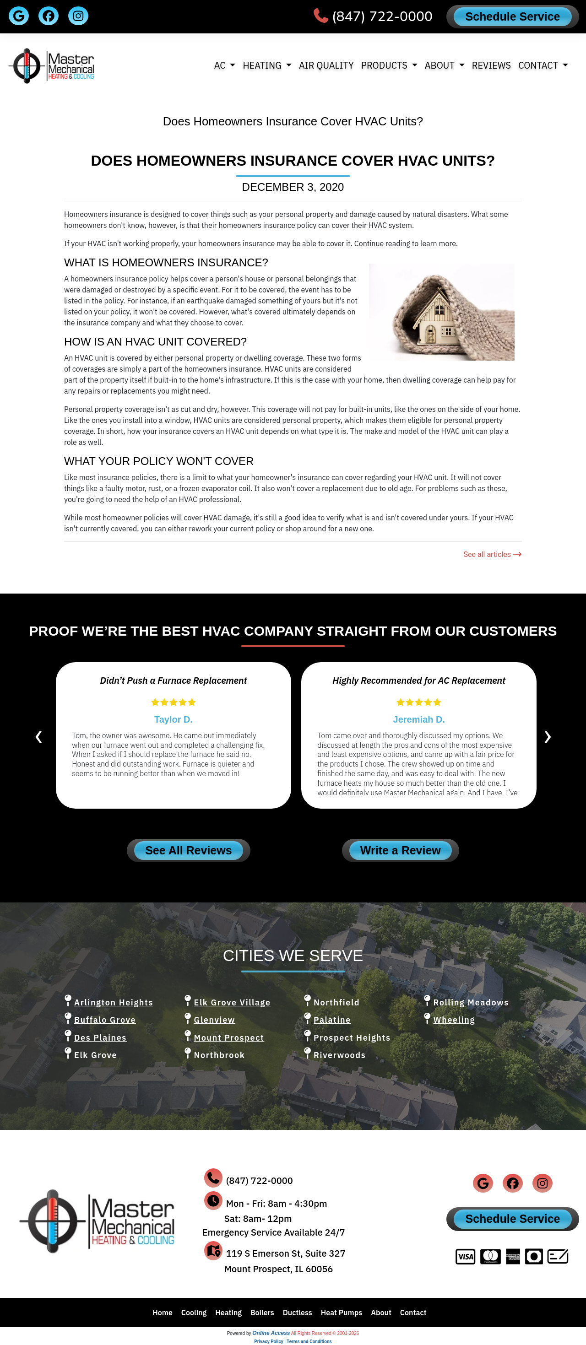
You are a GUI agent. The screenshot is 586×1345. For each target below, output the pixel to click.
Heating (228, 1312)
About (381, 1312)
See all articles (492, 554)
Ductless (297, 1312)
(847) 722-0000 (382, 16)
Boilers (262, 1312)
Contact (413, 1312)
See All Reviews (188, 850)
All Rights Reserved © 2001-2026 (325, 1333)
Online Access (271, 1333)
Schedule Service (512, 16)
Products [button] (385, 65)
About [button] (441, 65)
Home (162, 1312)
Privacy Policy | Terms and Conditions (292, 1341)
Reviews (491, 65)
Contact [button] (539, 65)
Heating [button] (263, 65)
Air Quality (326, 65)
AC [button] (221, 65)
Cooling (194, 1312)
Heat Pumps (342, 1312)
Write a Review (400, 850)
